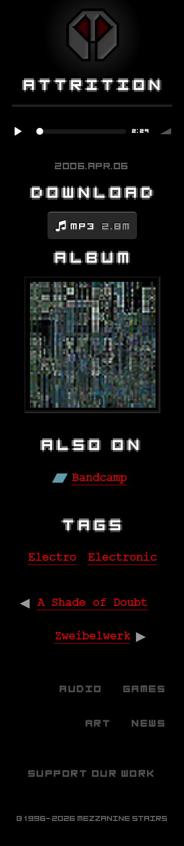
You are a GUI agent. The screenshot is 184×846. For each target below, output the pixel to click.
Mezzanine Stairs (123, 818)
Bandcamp (99, 477)
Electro (52, 557)
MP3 (101, 226)
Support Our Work (92, 773)
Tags (94, 525)
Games (145, 689)
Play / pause (17, 131)
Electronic (122, 557)
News (149, 723)
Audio (81, 689)
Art (99, 723)
